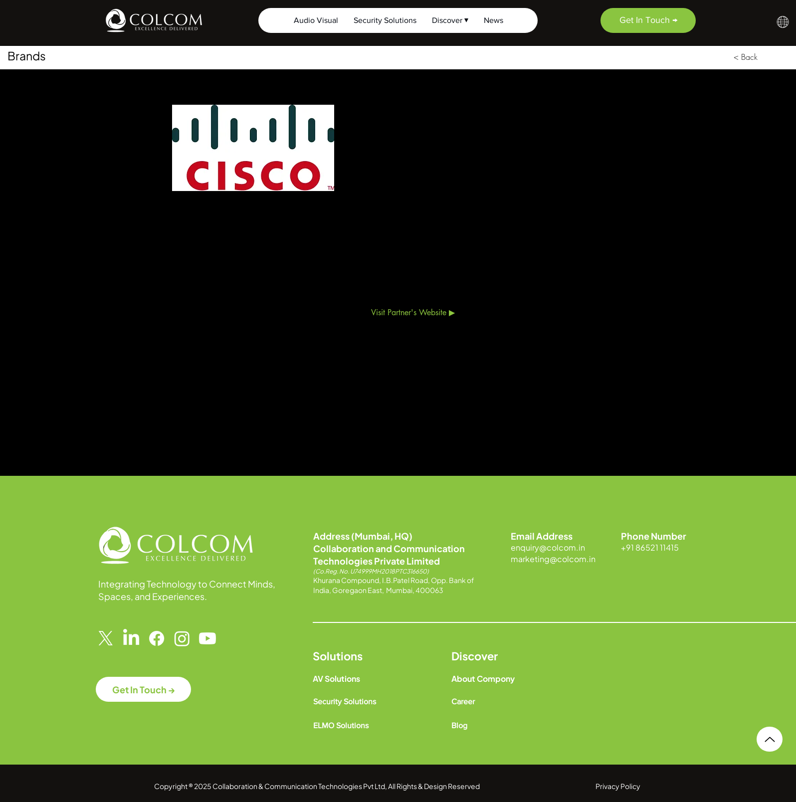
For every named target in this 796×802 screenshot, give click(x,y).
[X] (106, 638)
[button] (783, 22)
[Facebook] (157, 638)
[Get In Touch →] (648, 20)
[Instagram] (182, 638)
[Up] (770, 739)
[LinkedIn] (131, 638)
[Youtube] (207, 638)
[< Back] (745, 57)
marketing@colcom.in (553, 559)
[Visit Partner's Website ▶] (413, 313)
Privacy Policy (618, 786)
